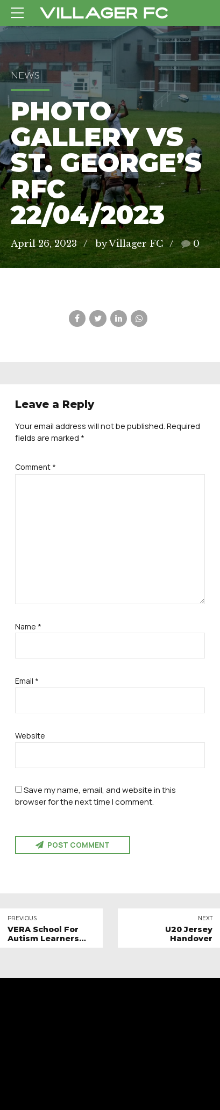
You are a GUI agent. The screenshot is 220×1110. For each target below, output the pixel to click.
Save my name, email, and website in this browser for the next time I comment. (95, 795)
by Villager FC (129, 243)
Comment (35, 467)
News (25, 75)
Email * (27, 681)
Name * (28, 626)
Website (30, 736)
